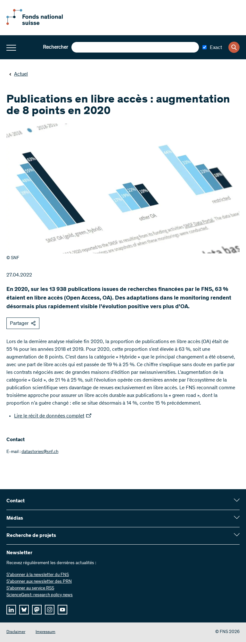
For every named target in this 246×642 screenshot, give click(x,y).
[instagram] (49, 609)
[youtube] (62, 609)
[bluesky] (24, 609)
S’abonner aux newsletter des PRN (39, 582)
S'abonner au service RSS (30, 588)
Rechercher (55, 47)
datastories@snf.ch (39, 452)
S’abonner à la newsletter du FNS (37, 575)
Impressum (45, 632)
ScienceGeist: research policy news (39, 595)
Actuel (18, 74)
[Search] (234, 47)
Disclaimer (15, 632)
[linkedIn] (11, 609)
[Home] (41, 23)
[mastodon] (37, 609)
